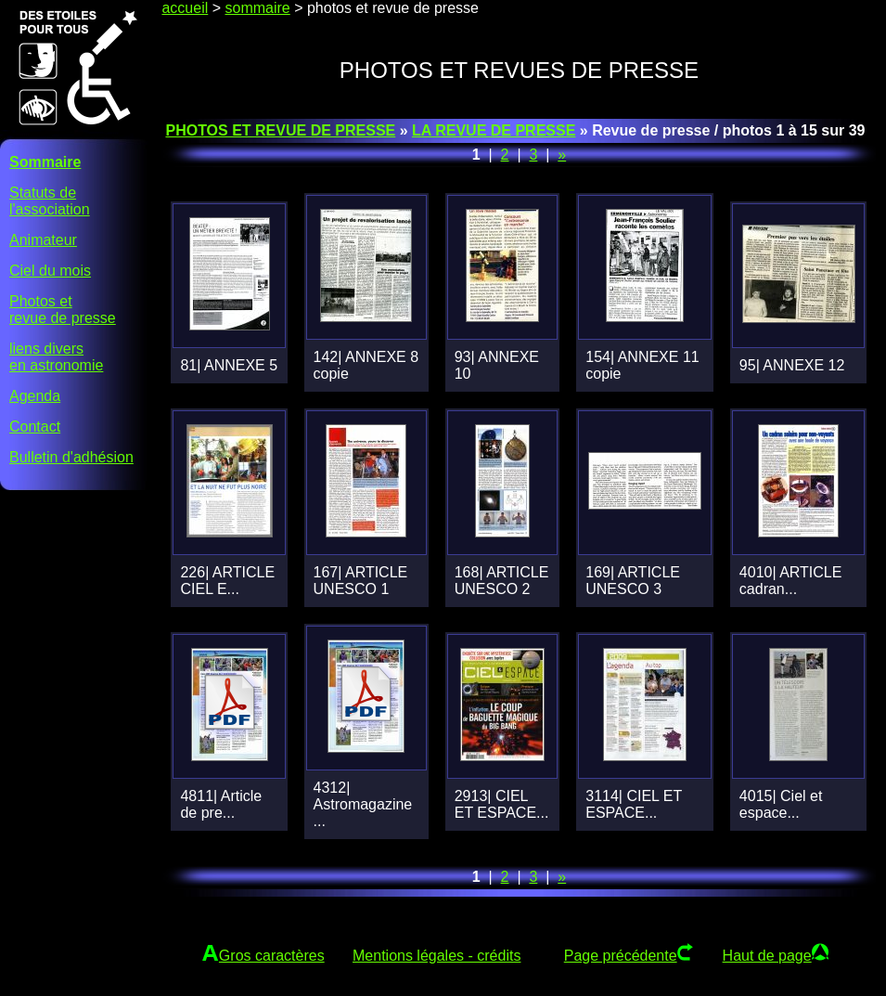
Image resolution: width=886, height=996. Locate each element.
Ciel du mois (50, 270)
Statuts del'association (49, 201)
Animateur (43, 240)
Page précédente (620, 956)
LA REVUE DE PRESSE (493, 130)
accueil (184, 8)
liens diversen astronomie (56, 357)
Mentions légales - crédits (436, 956)
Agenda (34, 396)
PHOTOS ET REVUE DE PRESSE (280, 130)
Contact (34, 426)
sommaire (257, 8)
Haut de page (767, 956)
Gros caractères (272, 956)
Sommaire (45, 162)
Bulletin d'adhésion (71, 457)
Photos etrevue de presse (62, 309)
